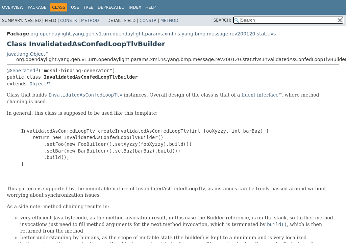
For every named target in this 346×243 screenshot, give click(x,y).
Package (37, 7)
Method (90, 20)
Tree (88, 7)
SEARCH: (222, 20)
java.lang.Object (26, 54)
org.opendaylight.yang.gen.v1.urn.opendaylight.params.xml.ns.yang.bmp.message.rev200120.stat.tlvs (153, 33)
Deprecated (111, 7)
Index (135, 7)
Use (75, 7)
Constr (68, 20)
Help (150, 7)
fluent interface (260, 95)
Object (38, 83)
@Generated (21, 70)
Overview (13, 7)
